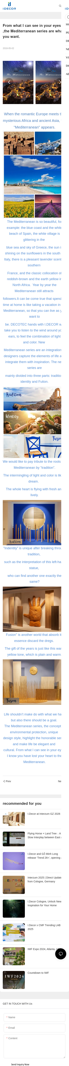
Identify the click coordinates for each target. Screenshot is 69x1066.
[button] (9, 82)
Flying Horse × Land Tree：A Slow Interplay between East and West (46, 835)
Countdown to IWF (38, 972)
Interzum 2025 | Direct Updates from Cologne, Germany (45, 879)
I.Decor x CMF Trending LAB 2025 (44, 927)
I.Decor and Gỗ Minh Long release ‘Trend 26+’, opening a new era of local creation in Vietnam (45, 856)
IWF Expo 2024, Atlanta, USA (44, 949)
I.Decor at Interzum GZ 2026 (44, 813)
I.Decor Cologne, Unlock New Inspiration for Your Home (44, 903)
